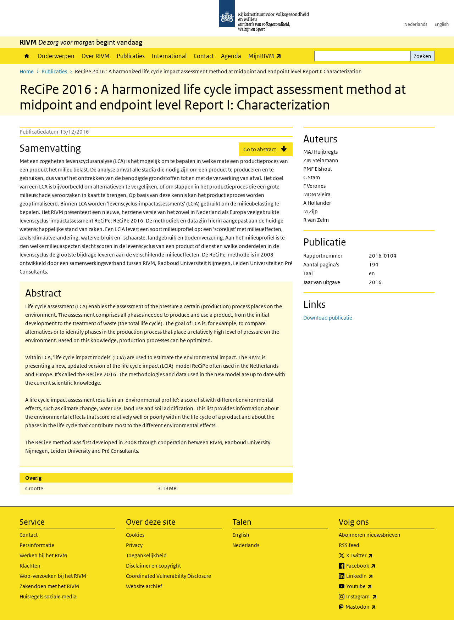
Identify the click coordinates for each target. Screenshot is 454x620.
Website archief (144, 586)
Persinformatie (37, 545)
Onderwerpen (56, 56)
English (441, 24)
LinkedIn (375, 576)
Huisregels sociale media (48, 596)
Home (27, 56)
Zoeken (422, 56)
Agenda (231, 56)
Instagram (377, 596)
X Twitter (375, 555)
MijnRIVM (266, 55)
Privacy (134, 545)
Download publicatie (327, 317)
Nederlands (415, 24)
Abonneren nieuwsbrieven (369, 534)
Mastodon (376, 607)
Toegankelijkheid (146, 555)
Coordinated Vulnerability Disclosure (168, 576)
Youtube (374, 586)
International (169, 56)
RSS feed (349, 545)
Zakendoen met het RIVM (49, 586)
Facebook (376, 566)
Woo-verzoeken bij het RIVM (53, 576)
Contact (204, 56)
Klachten (30, 565)
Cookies (135, 534)
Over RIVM (96, 56)
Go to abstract (259, 149)
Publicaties (131, 56)
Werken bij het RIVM (43, 555)
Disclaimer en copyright (153, 565)
